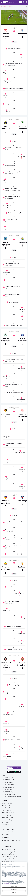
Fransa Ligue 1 (6, 822)
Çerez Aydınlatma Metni (7, 883)
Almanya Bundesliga (7, 820)
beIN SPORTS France (7, 782)
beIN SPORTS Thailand (8, 789)
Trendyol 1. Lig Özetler (8, 854)
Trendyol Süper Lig (7, 803)
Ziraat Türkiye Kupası (7, 808)
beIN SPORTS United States (9, 780)
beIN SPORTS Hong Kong (8, 787)
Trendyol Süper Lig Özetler (9, 852)
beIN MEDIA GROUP (7, 777)
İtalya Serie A (5, 827)
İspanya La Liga (6, 824)
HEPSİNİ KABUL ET (14, 886)
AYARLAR (14, 892)
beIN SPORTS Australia (8, 785)
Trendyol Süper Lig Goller (8, 849)
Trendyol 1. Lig (6, 805)
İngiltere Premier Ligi (7, 810)
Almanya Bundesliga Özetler (9, 859)
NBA (3, 843)
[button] (8, 2)
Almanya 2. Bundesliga (8, 832)
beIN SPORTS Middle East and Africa (11, 797)
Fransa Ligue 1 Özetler (8, 861)
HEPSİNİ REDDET (14, 889)
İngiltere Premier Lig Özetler (9, 856)
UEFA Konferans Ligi (7, 817)
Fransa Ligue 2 (6, 834)
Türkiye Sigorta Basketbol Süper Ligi (11, 840)
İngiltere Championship (8, 829)
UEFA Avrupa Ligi (6, 815)
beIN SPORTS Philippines (8, 792)
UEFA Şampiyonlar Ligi (8, 812)
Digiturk (4, 775)
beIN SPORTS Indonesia (8, 794)
